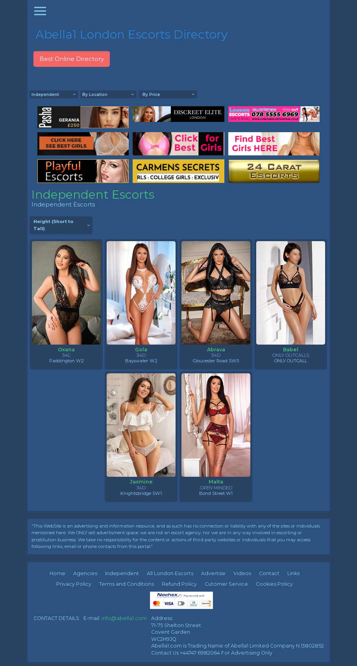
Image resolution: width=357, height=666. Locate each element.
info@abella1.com (124, 618)
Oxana (66, 349)
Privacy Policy (73, 584)
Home (57, 573)
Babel (290, 349)
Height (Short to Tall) (53, 225)
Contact (269, 573)
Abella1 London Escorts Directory (131, 34)
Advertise (213, 573)
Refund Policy (179, 584)
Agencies (85, 573)
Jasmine (141, 482)
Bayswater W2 (141, 360)
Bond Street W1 (216, 493)
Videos (242, 573)
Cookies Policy (274, 584)
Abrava (216, 349)
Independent (122, 573)
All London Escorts (170, 573)
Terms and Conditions (126, 584)
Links (293, 573)
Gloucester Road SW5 (216, 360)
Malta (216, 482)
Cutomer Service (226, 584)
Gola (141, 349)
